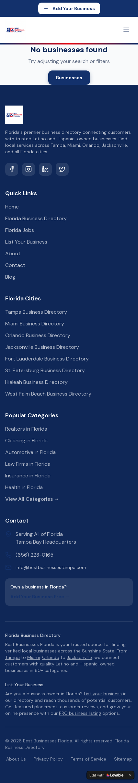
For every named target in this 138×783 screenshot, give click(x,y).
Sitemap (123, 759)
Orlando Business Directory (37, 335)
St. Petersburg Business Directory (45, 370)
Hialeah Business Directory (36, 382)
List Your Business (26, 241)
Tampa (12, 657)
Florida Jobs (19, 230)
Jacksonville (79, 657)
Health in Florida (24, 487)
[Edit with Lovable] (106, 775)
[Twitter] (62, 169)
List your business (103, 694)
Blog (10, 276)
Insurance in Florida (28, 475)
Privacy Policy (48, 759)
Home (12, 206)
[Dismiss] (130, 775)
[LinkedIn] (45, 169)
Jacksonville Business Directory (42, 347)
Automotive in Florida (30, 452)
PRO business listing (80, 713)
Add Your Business (69, 8)
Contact (15, 265)
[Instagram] (28, 169)
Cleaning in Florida (26, 440)
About (12, 253)
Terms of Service (88, 759)
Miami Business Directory (34, 323)
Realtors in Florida (26, 428)
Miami (33, 657)
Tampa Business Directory (36, 312)
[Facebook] (11, 169)
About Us (16, 759)
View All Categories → (32, 499)
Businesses (69, 78)
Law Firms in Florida (28, 464)
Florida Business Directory (36, 218)
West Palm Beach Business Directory (48, 393)
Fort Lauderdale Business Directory (47, 358)
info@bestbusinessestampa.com (51, 567)
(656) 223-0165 (34, 554)
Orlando (50, 657)
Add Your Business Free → (40, 597)
